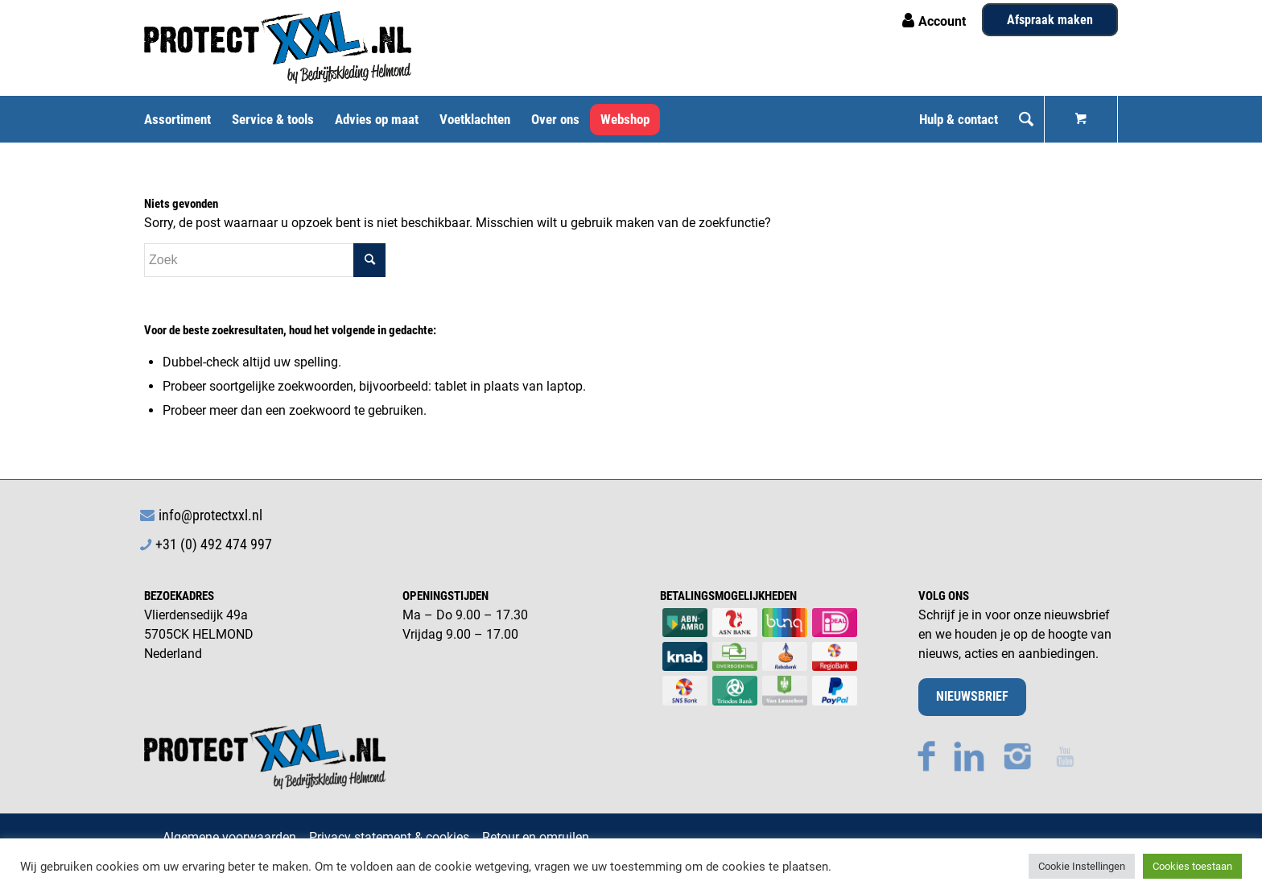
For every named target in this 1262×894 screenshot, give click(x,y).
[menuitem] (182, 119)
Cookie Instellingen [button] (1081, 866)
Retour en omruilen (535, 837)
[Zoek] (1026, 119)
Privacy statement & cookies (389, 837)
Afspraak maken (1050, 19)
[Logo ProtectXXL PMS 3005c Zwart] (277, 47)
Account (942, 21)
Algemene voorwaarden (229, 837)
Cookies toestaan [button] (1192, 866)
